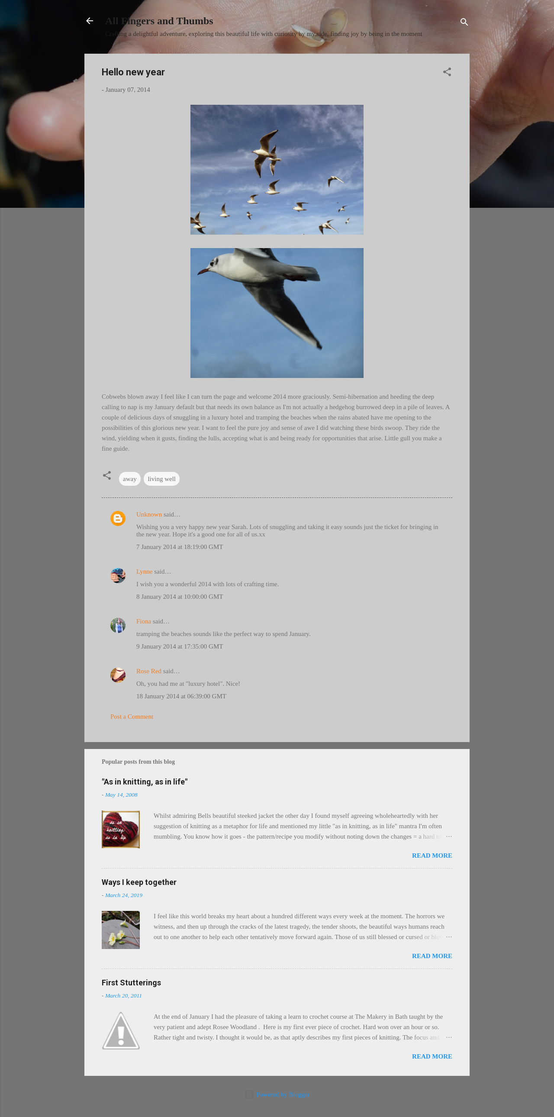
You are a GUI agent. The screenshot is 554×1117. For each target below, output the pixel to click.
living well (162, 478)
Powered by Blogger (276, 1094)
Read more (432, 855)
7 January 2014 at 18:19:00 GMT (179, 546)
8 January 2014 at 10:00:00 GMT (179, 596)
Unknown (149, 514)
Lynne (144, 571)
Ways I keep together (139, 882)
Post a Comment (131, 716)
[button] (447, 73)
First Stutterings (131, 982)
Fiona (143, 621)
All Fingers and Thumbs (159, 20)
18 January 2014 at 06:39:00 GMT (181, 696)
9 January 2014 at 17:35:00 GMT (179, 646)
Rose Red (148, 671)
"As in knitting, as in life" (144, 781)
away (130, 478)
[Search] (464, 23)
